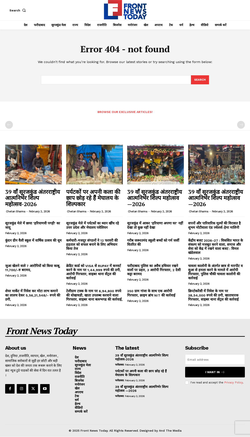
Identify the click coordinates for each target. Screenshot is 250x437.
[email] (215, 360)
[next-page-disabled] (241, 125)
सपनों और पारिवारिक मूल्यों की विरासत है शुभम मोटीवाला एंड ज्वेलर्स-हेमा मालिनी (214, 225)
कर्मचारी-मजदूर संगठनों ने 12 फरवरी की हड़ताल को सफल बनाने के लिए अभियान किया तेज (92, 245)
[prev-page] (9, 125)
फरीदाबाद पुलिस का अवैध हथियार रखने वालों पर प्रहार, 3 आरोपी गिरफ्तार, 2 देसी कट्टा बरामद (154, 270)
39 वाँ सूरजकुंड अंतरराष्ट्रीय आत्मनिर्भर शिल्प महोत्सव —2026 (154, 198)
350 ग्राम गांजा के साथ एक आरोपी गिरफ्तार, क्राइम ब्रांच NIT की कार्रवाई (151, 293)
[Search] (200, 80)
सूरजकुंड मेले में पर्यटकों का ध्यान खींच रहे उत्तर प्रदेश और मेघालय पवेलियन (92, 225)
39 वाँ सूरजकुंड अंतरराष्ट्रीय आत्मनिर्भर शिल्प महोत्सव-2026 (32, 198)
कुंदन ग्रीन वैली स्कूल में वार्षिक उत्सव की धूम (33, 241)
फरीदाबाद (119, 364)
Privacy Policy (233, 382)
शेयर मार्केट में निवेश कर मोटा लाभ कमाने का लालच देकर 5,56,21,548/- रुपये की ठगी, (32, 295)
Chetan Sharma (15, 211)
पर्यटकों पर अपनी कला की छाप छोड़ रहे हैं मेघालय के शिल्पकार (93, 198)
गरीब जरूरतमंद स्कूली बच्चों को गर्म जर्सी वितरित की (153, 243)
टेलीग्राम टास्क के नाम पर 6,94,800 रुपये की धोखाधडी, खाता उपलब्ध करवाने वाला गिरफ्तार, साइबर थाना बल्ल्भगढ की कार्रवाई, (94, 295)
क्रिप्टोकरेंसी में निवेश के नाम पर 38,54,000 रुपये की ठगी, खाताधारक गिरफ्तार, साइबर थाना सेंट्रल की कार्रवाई (213, 295)
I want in (215, 372)
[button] (18, 10)
